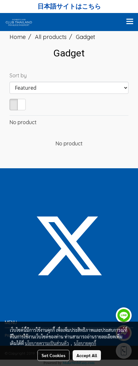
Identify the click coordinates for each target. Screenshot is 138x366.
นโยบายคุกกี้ (85, 343)
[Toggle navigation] (130, 22)
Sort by (20, 75)
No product (23, 122)
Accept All (86, 355)
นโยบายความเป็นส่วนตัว (47, 343)
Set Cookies (53, 355)
